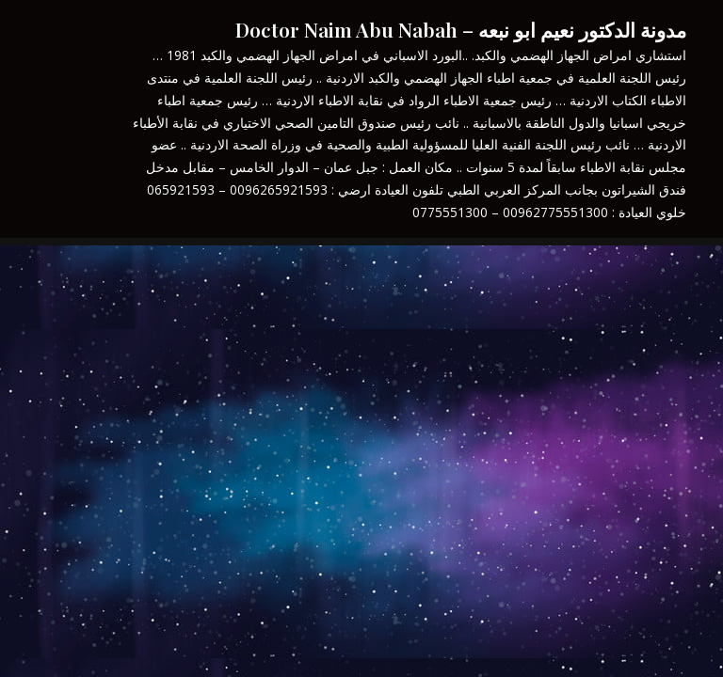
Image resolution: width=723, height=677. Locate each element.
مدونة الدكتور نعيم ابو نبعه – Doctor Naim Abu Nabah (460, 29)
